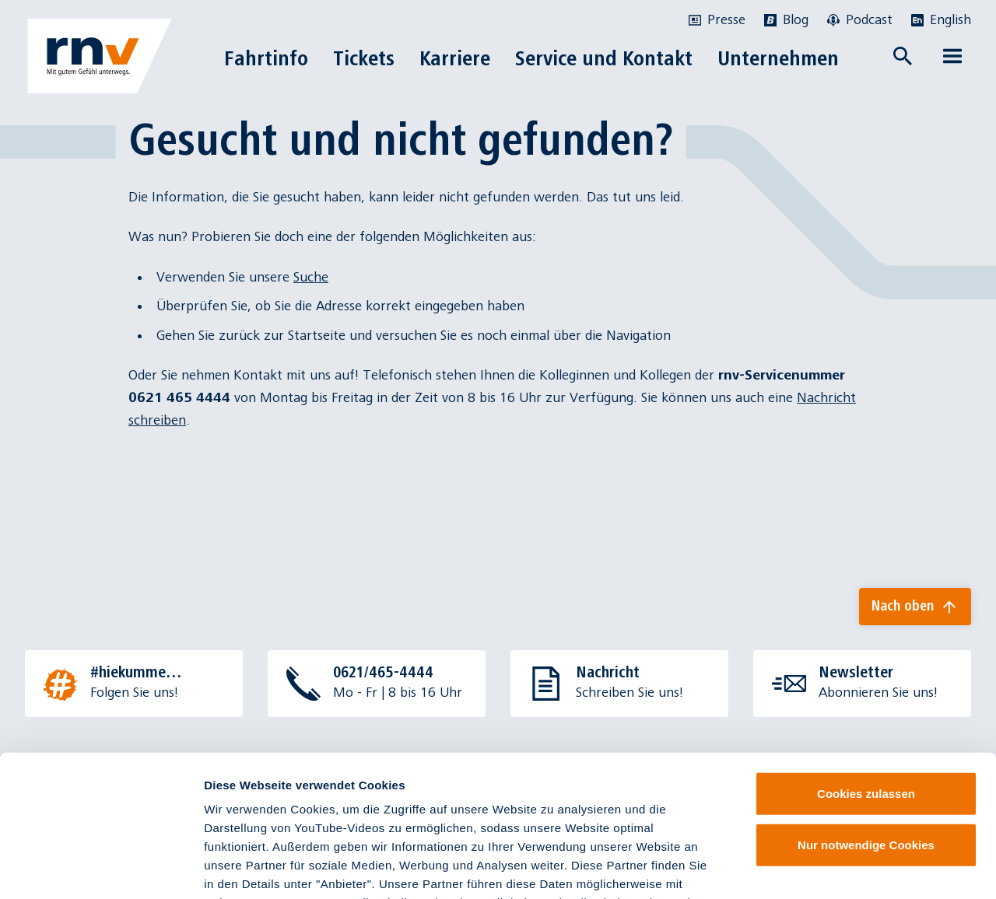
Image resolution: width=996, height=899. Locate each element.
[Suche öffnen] (902, 56)
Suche (310, 277)
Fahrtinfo (266, 58)
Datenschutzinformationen (449, 807)
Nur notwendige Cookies (866, 712)
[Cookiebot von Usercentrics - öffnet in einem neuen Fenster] (101, 868)
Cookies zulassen (866, 661)
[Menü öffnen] (952, 56)
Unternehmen (778, 58)
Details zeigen (827, 868)
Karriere (454, 58)
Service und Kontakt (604, 58)
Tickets (364, 58)
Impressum (237, 807)
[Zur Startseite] (99, 56)
